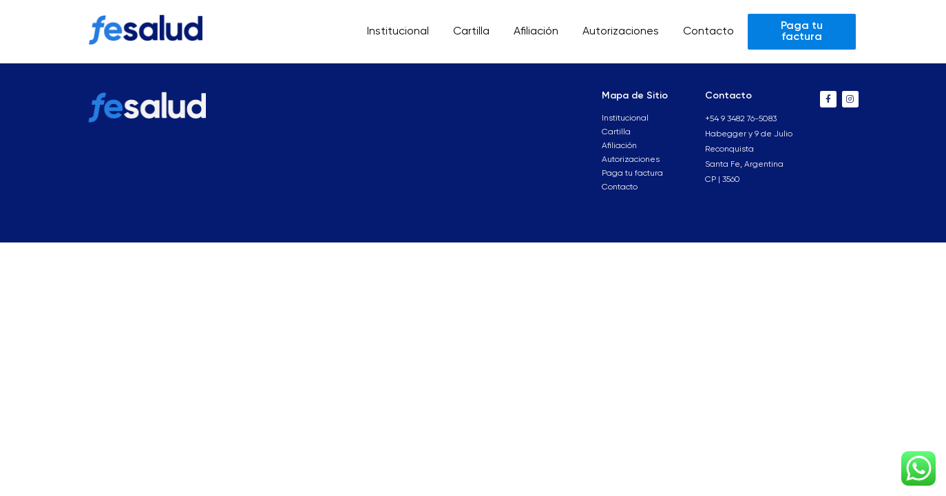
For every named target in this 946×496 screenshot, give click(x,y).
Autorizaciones (620, 31)
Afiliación (536, 31)
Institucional (398, 31)
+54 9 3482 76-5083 (741, 119)
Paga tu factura (632, 173)
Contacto (708, 31)
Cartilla (471, 31)
